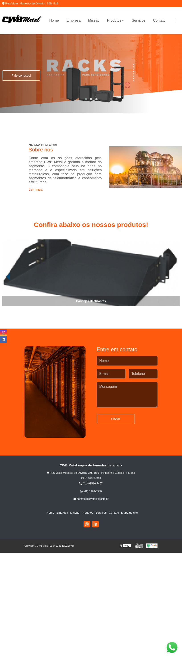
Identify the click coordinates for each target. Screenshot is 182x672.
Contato (159, 20)
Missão (94, 20)
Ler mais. (36, 189)
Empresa (73, 20)
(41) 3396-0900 (91, 491)
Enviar (115, 419)
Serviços (138, 20)
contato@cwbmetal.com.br (91, 498)
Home (54, 20)
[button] (85, 99)
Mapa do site (129, 512)
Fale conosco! (21, 75)
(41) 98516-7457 (90, 483)
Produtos (114, 20)
